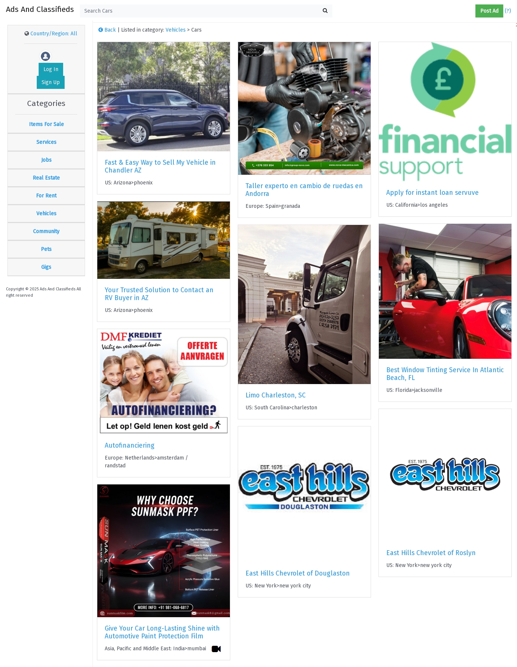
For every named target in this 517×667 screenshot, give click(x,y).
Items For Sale (46, 124)
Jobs (46, 160)
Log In (50, 69)
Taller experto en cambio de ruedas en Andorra (304, 190)
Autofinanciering (130, 446)
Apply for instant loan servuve (432, 193)
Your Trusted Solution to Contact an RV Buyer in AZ (159, 294)
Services (46, 142)
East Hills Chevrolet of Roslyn (431, 553)
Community (46, 231)
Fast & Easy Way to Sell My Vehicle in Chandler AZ (160, 166)
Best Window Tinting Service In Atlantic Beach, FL (445, 374)
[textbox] (206, 10)
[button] (472, 11)
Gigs (46, 267)
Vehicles (46, 213)
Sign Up (51, 82)
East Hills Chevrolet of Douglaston (298, 573)
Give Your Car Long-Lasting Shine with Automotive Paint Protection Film (162, 632)
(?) (508, 11)
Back (107, 30)
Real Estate (46, 178)
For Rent (46, 196)
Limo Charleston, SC (276, 395)
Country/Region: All (53, 33)
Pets (46, 249)
